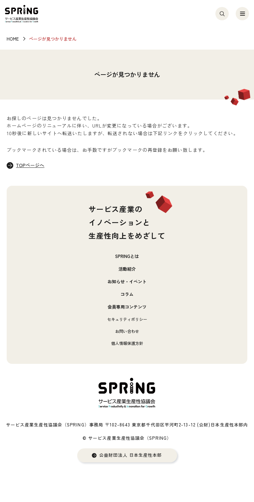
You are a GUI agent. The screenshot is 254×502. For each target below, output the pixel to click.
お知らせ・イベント (127, 281)
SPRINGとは (127, 256)
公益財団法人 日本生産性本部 (130, 455)
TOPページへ (30, 165)
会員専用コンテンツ (127, 307)
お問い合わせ (127, 331)
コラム (127, 294)
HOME (13, 39)
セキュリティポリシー (127, 319)
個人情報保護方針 (127, 343)
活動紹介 (127, 269)
